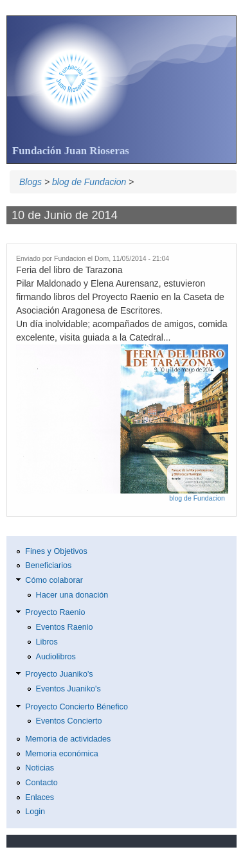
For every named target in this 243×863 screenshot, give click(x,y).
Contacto (41, 782)
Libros (47, 641)
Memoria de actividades (68, 738)
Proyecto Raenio (55, 612)
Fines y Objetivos (56, 551)
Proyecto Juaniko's (59, 674)
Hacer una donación (72, 595)
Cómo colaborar (54, 580)
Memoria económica (61, 753)
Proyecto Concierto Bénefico (76, 706)
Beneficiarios (48, 565)
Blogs (30, 182)
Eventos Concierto (69, 720)
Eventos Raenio (64, 627)
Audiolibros (56, 656)
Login (35, 811)
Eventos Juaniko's (68, 688)
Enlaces (39, 797)
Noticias (39, 767)
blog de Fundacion (89, 182)
